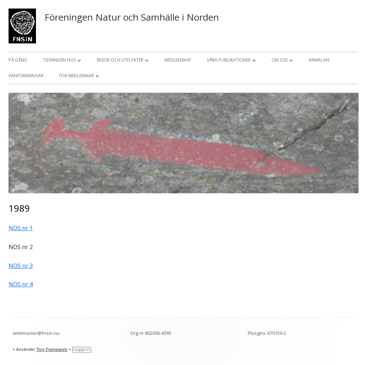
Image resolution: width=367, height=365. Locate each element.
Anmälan (319, 60)
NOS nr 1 (21, 228)
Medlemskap (177, 60)
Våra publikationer (229, 60)
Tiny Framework (51, 349)
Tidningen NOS (59, 60)
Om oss (280, 60)
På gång (18, 60)
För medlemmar (76, 76)
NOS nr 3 (21, 266)
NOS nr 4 (21, 284)
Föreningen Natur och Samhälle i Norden (131, 17)
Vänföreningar (26, 76)
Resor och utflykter (120, 60)
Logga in (81, 349)
